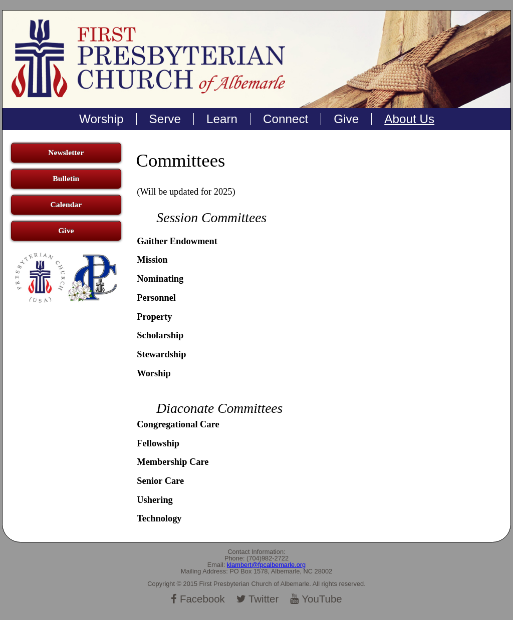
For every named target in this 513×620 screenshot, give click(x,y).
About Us (409, 119)
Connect (285, 119)
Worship (101, 119)
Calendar (66, 204)
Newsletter (66, 152)
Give (346, 119)
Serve (165, 119)
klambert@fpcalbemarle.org (266, 564)
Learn (221, 119)
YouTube (316, 598)
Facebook (198, 598)
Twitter (257, 598)
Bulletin (66, 178)
